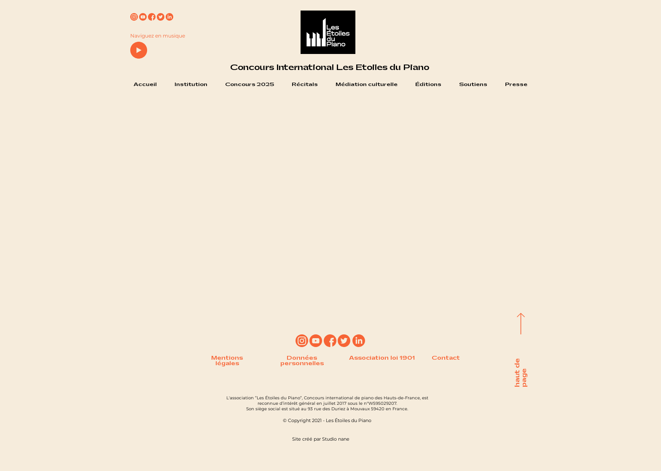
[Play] (138, 50)
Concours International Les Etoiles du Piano (329, 67)
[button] (191, 84)
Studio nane (335, 439)
